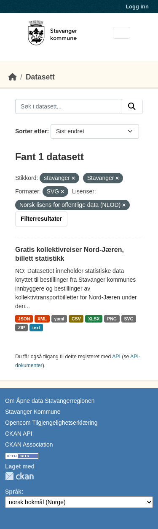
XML (42, 318)
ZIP (21, 327)
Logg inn (137, 6)
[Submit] (132, 106)
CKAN (19, 476)
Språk (13, 491)
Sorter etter (31, 131)
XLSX (93, 318)
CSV (76, 318)
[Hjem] (12, 77)
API (116, 357)
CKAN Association (29, 444)
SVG (128, 318)
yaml (59, 318)
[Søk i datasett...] (68, 106)
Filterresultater (41, 218)
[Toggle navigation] (121, 33)
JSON (24, 318)
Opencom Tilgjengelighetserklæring (51, 422)
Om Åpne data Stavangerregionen (49, 400)
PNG (112, 318)
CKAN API (18, 433)
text (36, 327)
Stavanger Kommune (33, 411)
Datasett (40, 77)
